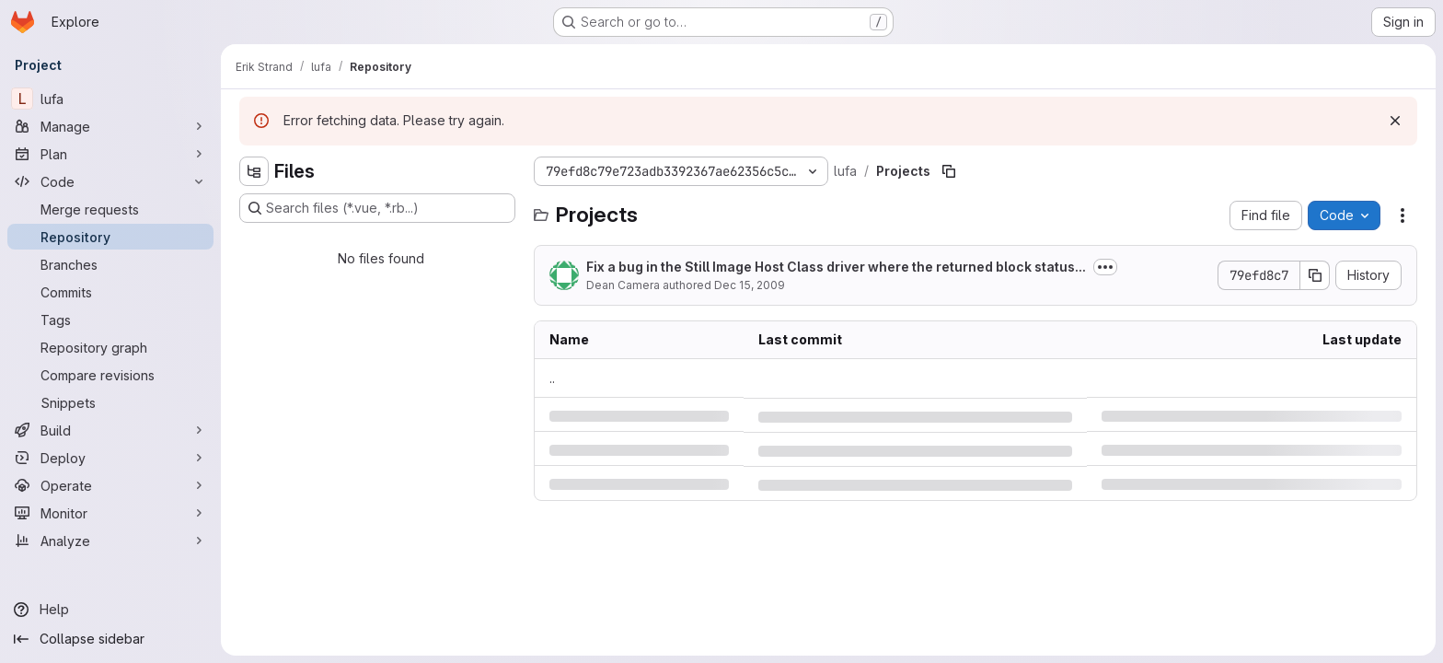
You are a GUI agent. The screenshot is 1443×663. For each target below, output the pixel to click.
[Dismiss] (1395, 121)
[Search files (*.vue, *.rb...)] (377, 208)
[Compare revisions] (110, 375)
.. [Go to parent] (552, 378)
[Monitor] (110, 513)
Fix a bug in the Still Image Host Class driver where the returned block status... (836, 266)
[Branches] (110, 264)
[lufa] (110, 98)
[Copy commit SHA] (1315, 275)
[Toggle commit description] (1105, 267)
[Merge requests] (110, 209)
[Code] (110, 181)
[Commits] (110, 292)
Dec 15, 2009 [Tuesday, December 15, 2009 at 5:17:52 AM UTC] (749, 285)
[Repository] (110, 237)
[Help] (110, 609)
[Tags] (110, 319)
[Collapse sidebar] (110, 639)
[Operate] (110, 485)
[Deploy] (110, 458)
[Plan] (110, 154)
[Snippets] (110, 402)
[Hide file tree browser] (254, 171)
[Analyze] (110, 540)
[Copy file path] (949, 171)
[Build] (110, 430)
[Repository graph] (110, 347)
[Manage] (110, 126)
